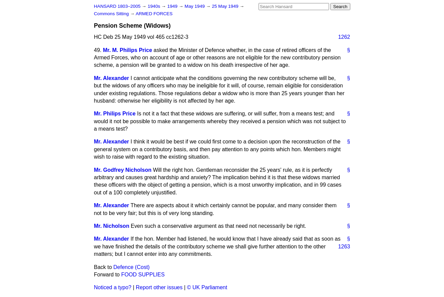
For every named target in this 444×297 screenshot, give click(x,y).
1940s (154, 6)
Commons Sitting (112, 13)
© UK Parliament (207, 287)
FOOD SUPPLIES (143, 274)
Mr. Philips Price (115, 113)
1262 (344, 37)
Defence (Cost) (131, 267)
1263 (344, 246)
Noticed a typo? (112, 287)
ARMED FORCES (154, 13)
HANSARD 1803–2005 (117, 6)
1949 (173, 6)
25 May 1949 (225, 6)
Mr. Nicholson (111, 226)
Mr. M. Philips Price (127, 50)
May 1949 (195, 6)
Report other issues (159, 287)
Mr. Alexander (111, 78)
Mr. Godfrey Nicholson (123, 170)
